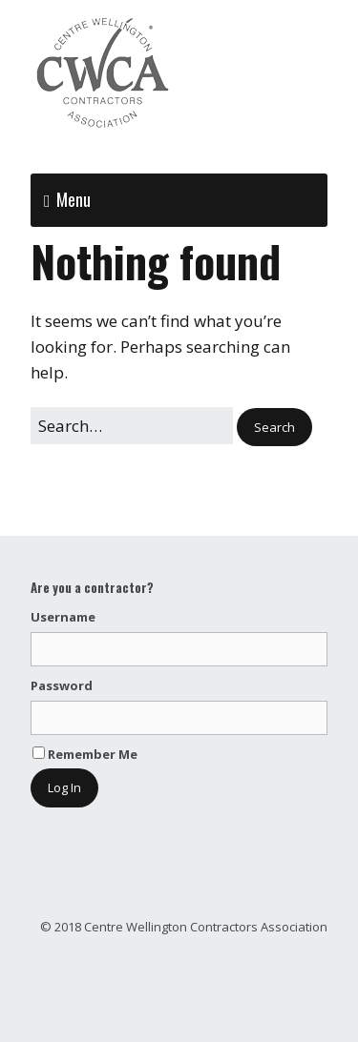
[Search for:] (132, 425)
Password (62, 685)
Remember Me (84, 754)
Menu (73, 199)
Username (63, 616)
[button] (274, 427)
